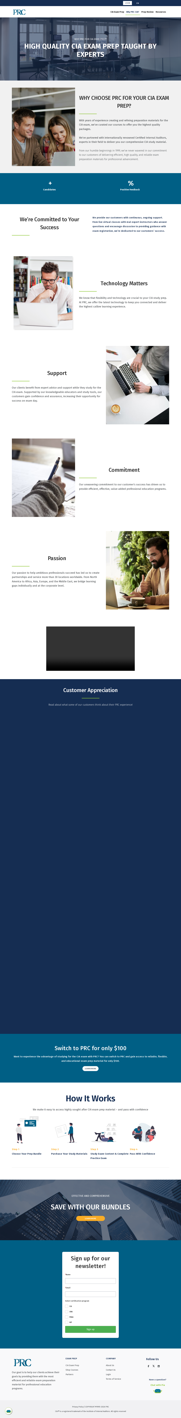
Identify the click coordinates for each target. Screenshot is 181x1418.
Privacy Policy (78, 1407)
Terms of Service (113, 1380)
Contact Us (111, 1371)
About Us (110, 1367)
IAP (70, 1324)
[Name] (90, 1282)
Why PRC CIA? (122, 12)
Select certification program (77, 1302)
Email (67, 1289)
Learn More (90, 1069)
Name (67, 1276)
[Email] (90, 1295)
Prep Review (140, 12)
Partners (69, 1376)
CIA (70, 1308)
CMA (71, 1313)
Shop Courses (72, 1371)
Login (127, 3)
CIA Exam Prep (103, 12)
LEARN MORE (90, 1219)
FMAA (71, 1318)
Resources (156, 12)
